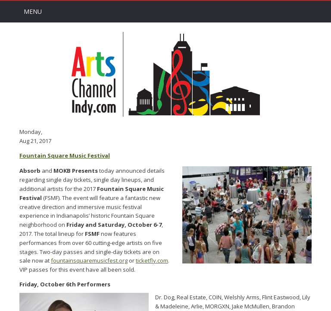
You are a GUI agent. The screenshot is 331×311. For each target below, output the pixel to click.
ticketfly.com (152, 260)
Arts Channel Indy (165, 74)
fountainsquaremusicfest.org (89, 260)
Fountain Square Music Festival (64, 155)
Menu (33, 11)
